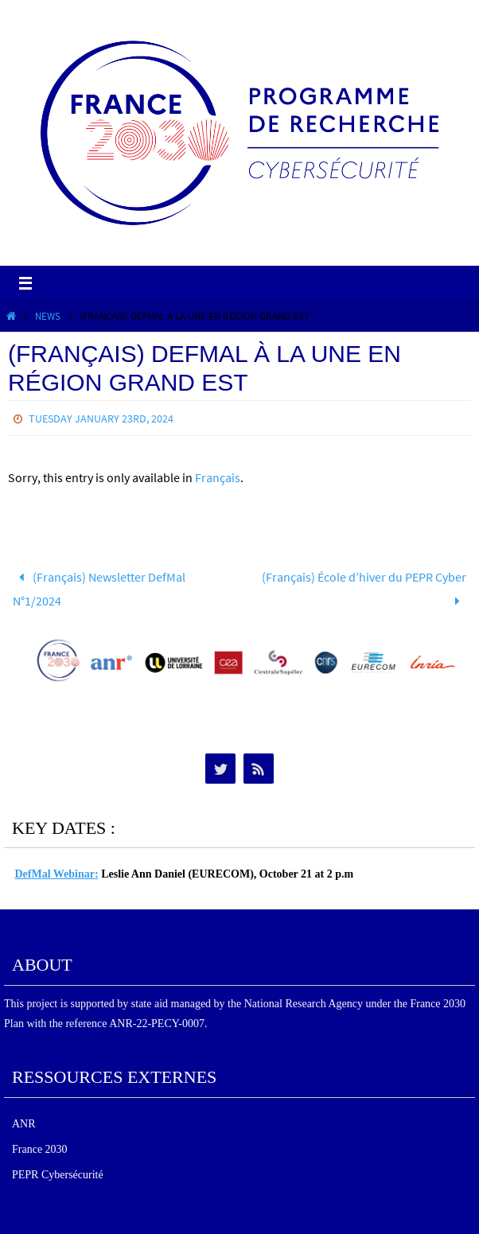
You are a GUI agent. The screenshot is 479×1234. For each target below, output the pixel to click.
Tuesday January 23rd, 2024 (101, 418)
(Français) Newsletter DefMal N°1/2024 (99, 588)
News (47, 316)
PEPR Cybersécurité (57, 1175)
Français (217, 477)
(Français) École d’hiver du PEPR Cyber (364, 588)
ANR (24, 1124)
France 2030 (40, 1149)
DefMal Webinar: (57, 874)
